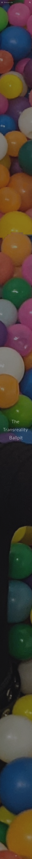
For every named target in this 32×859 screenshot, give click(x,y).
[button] (2, 2)
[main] (16, 429)
